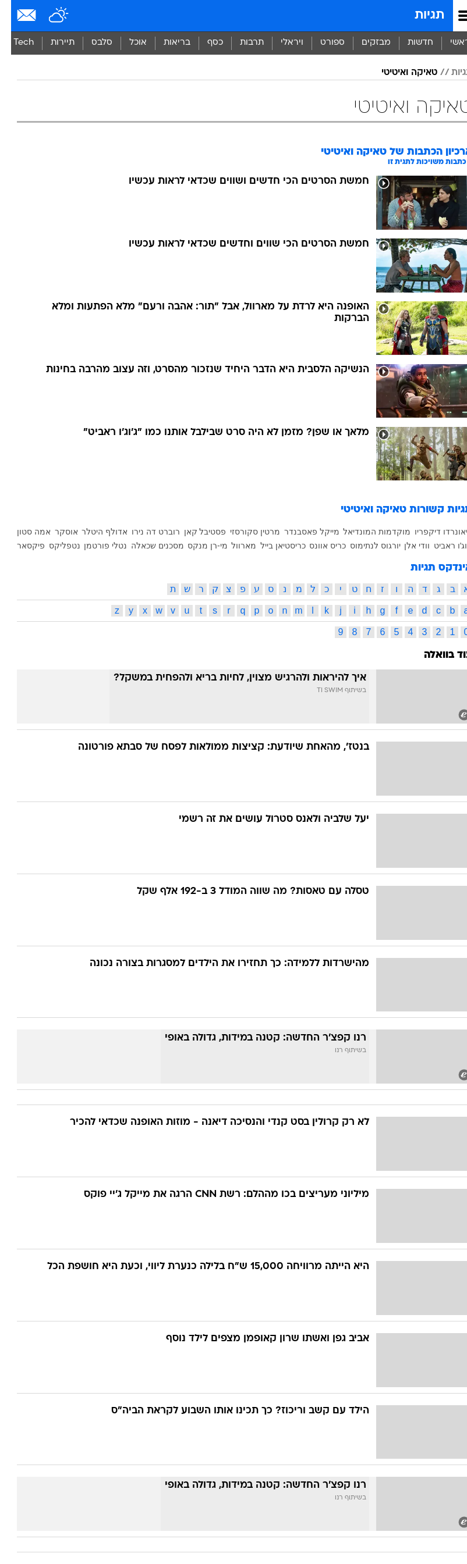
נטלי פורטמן (94, 545)
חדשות (409, 42)
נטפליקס (53, 545)
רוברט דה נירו (145, 531)
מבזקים (365, 42)
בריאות (166, 42)
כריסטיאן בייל (272, 545)
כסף (204, 42)
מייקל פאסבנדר (300, 531)
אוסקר (55, 531)
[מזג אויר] (48, 15)
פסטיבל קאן (194, 531)
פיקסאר (20, 545)
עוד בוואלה (437, 655)
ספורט (321, 42)
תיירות (51, 42)
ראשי (449, 42)
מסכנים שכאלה (146, 545)
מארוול (232, 545)
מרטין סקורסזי (244, 531)
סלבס (90, 42)
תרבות (241, 42)
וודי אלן (406, 545)
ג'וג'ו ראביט (442, 545)
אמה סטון (23, 531)
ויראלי (281, 42)
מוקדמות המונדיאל (365, 531)
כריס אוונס (316, 545)
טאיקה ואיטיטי (398, 72)
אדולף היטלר (93, 531)
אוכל (127, 42)
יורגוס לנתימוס (364, 545)
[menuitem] (409, 43)
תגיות (418, 15)
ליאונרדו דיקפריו (432, 531)
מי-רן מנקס (196, 545)
